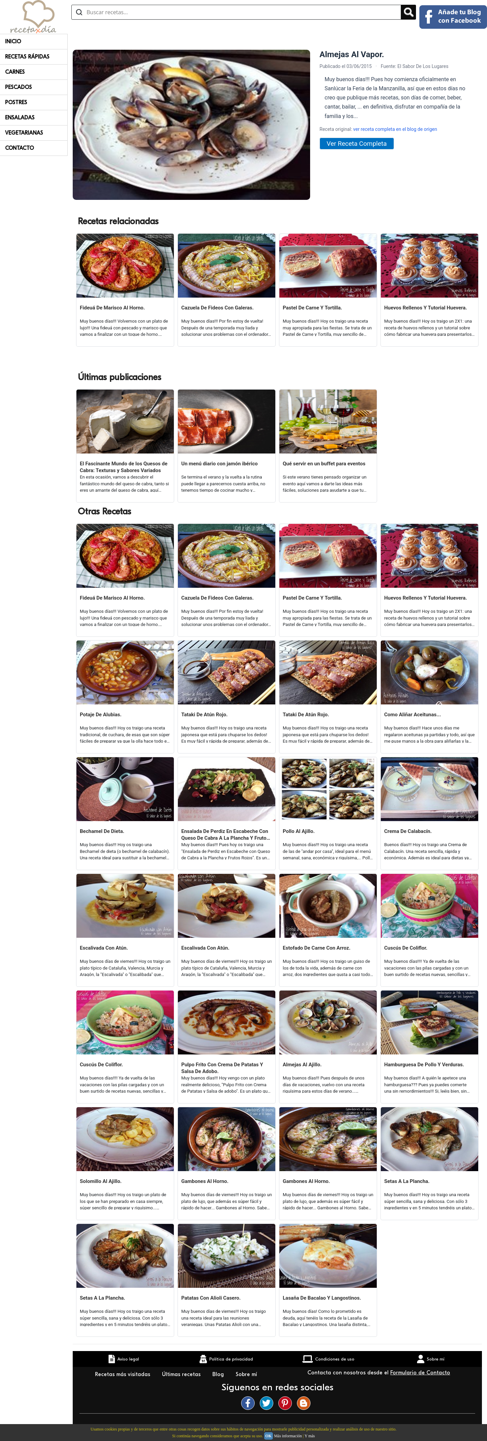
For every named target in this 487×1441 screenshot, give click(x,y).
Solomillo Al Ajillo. (101, 1181)
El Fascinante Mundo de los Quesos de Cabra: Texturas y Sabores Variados (123, 467)
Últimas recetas (182, 1374)
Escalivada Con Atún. (104, 948)
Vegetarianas (24, 133)
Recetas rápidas (27, 57)
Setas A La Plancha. (407, 1181)
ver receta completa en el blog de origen (395, 129)
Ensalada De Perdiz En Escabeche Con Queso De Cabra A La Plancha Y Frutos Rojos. (225, 834)
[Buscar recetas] (236, 12)
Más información (288, 1436)
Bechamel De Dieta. (102, 831)
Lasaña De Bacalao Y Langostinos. (322, 1298)
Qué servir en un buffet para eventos (324, 464)
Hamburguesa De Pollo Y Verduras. (424, 1065)
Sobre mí (247, 1374)
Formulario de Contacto (420, 1373)
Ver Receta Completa (357, 143)
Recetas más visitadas (123, 1374)
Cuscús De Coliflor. (405, 948)
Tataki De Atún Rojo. (204, 715)
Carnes (15, 72)
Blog (219, 1374)
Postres (16, 102)
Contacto (19, 148)
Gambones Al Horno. (205, 1181)
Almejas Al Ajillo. (302, 1065)
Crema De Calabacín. (408, 831)
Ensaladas (19, 118)
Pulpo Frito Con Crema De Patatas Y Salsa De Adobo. (222, 1068)
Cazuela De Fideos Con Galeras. (217, 308)
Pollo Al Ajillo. (299, 831)
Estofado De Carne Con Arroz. (316, 948)
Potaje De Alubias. (100, 715)
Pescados (18, 87)
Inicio (13, 42)
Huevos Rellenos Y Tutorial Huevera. (425, 308)
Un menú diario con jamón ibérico (219, 464)
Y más (309, 1436)
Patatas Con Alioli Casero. (211, 1298)
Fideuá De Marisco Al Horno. (112, 308)
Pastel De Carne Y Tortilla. (312, 308)
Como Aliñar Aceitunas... (412, 715)
